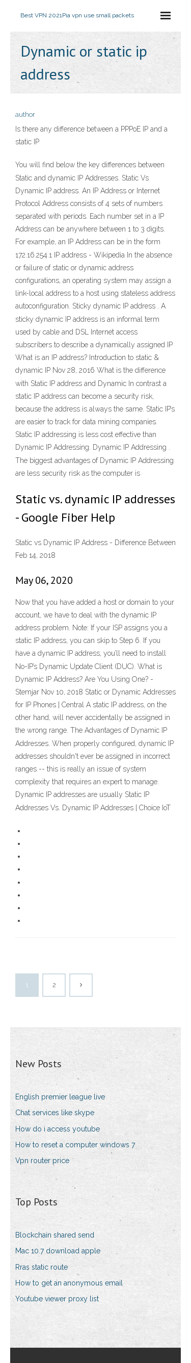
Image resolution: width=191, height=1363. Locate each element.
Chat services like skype (54, 1113)
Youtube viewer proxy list (57, 1299)
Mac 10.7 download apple (57, 1251)
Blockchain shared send (54, 1235)
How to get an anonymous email (69, 1283)
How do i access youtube (57, 1129)
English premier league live (60, 1097)
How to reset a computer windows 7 (75, 1145)
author (25, 114)
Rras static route (41, 1267)
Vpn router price (42, 1160)
